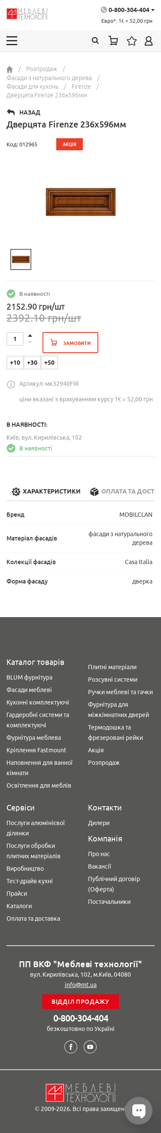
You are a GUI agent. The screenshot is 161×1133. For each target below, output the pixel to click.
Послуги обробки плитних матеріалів (33, 851)
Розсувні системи (112, 679)
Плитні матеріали (112, 667)
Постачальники (109, 901)
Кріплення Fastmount (36, 750)
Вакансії (99, 866)
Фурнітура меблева (33, 737)
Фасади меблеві (29, 689)
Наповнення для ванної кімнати (39, 767)
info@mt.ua (81, 984)
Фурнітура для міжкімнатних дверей (118, 709)
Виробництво (25, 868)
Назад (29, 112)
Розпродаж (104, 762)
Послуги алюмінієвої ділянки (35, 828)
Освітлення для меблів (38, 785)
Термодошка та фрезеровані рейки (115, 732)
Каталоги (19, 906)
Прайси (16, 893)
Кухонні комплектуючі (37, 702)
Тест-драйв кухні (29, 881)
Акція (96, 750)
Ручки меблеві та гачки (120, 692)
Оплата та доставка (33, 918)
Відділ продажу (80, 1001)
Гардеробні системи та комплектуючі (37, 720)
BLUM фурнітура (29, 677)
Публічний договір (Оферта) (114, 884)
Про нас (99, 854)
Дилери (98, 822)
